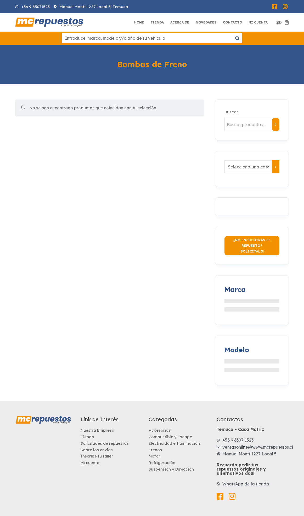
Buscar (231, 111)
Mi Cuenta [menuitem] (258, 22)
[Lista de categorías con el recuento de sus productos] (248, 166)
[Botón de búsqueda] (237, 38)
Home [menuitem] (139, 22)
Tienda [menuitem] (157, 22)
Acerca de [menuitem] (179, 22)
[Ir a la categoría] (275, 166)
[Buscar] (275, 124)
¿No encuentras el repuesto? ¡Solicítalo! (252, 245)
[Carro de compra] (282, 22)
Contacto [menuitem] (232, 22)
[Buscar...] (152, 38)
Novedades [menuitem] (206, 22)
